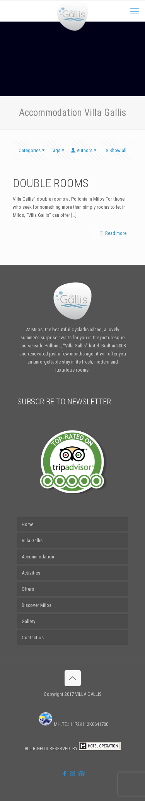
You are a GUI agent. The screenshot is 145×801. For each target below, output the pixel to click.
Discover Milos (36, 605)
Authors (83, 150)
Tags (58, 150)
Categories (32, 150)
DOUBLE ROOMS (51, 183)
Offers (28, 589)
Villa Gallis (32, 540)
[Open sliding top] (72, 8)
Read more (115, 233)
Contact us (33, 637)
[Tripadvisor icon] (81, 773)
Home (27, 524)
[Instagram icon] (72, 773)
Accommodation (38, 557)
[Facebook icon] (64, 773)
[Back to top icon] (73, 678)
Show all (115, 150)
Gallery (28, 621)
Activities (31, 573)
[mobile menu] (134, 11)
